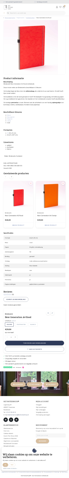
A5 (8, 133)
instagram (34, 384)
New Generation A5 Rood (14, 215)
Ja (5, 465)
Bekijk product (18, 225)
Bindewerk (9, 314)
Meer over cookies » (10, 468)
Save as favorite (34, 349)
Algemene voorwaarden (9, 472)
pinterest (51, 384)
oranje (9, 121)
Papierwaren (20, 17)
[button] (48, 313)
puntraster (21, 324)
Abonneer (42, 441)
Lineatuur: (10, 321)
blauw (9, 115)
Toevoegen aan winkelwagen (34, 343)
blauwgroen (11, 117)
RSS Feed (64, 472)
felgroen (9, 119)
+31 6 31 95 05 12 (11, 412)
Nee (12, 465)
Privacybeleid (48, 472)
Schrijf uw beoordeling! (16, 299)
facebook (18, 384)
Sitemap (56, 472)
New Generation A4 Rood (43, 17)
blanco (33, 324)
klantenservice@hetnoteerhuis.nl (18, 415)
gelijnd (9, 324)
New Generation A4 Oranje (47, 215)
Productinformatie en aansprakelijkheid (29, 472)
